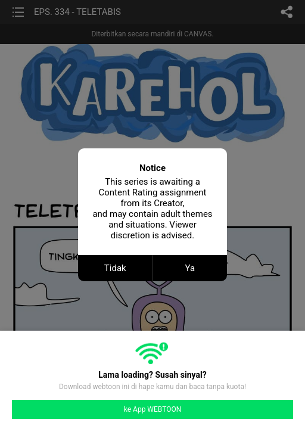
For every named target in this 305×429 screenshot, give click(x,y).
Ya (190, 268)
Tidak (115, 268)
